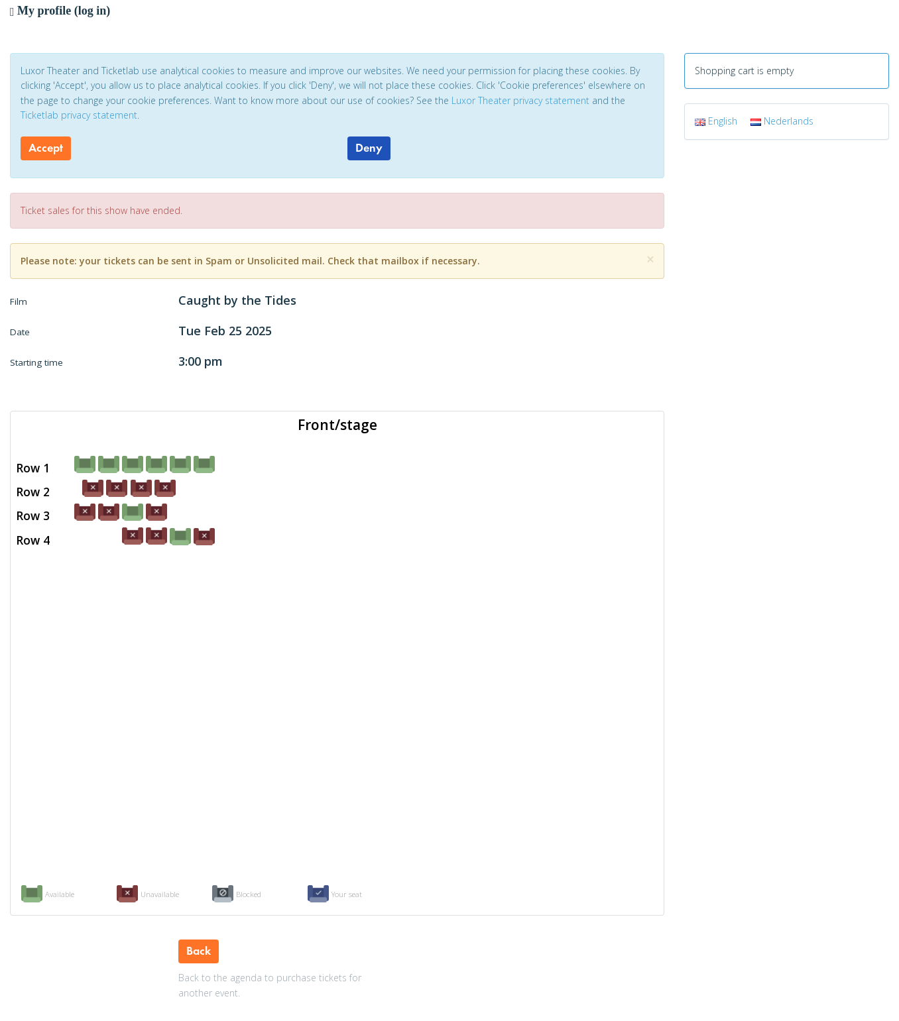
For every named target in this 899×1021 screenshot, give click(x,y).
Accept (46, 147)
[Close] (650, 259)
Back (198, 950)
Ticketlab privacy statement (79, 115)
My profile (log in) (60, 11)
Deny (369, 147)
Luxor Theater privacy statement (520, 100)
